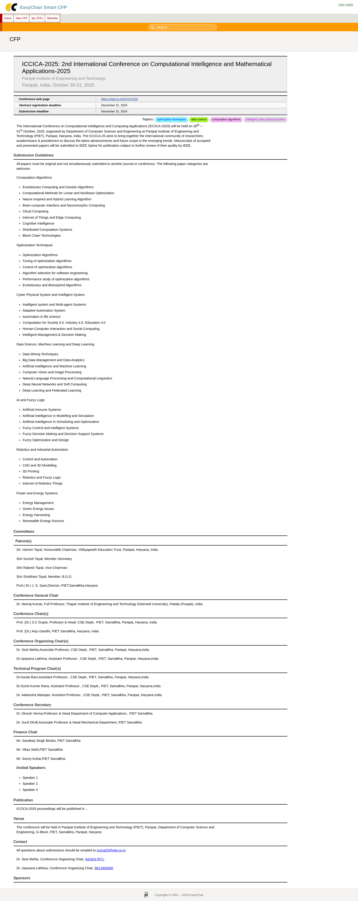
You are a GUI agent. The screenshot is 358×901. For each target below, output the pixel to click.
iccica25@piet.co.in (111, 850)
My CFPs (37, 18)
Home (8, 18)
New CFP (21, 18)
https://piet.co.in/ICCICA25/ (119, 99)
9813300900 (104, 868)
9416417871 (95, 859)
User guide (345, 4)
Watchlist (52, 18)
